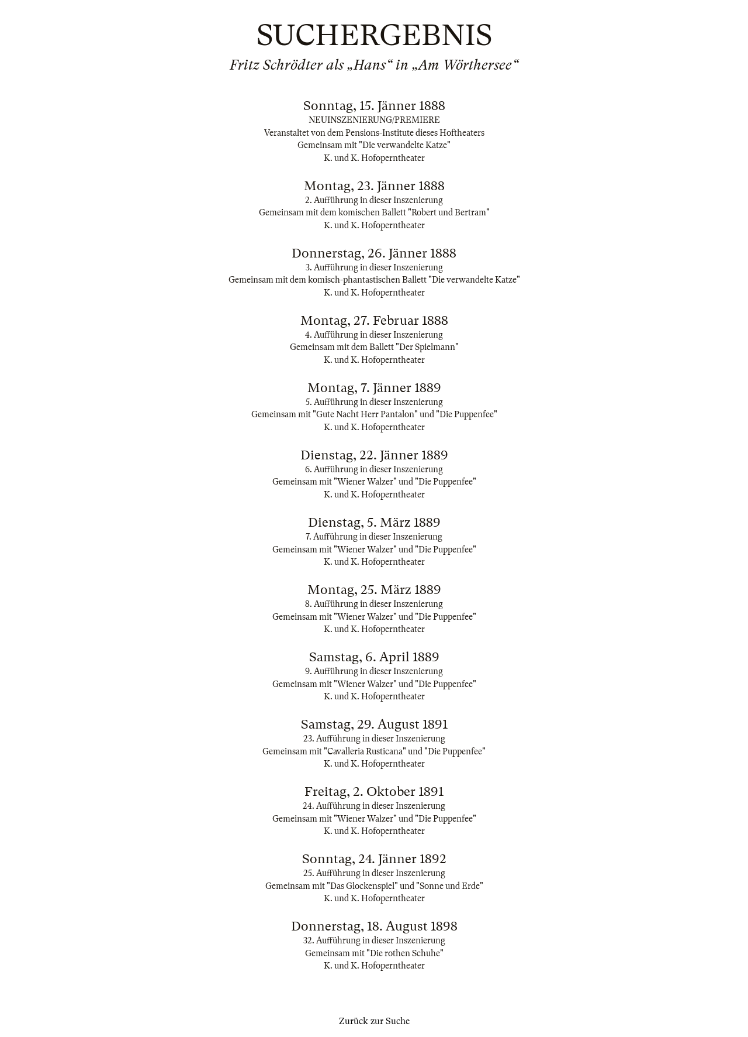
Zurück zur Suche (374, 1021)
